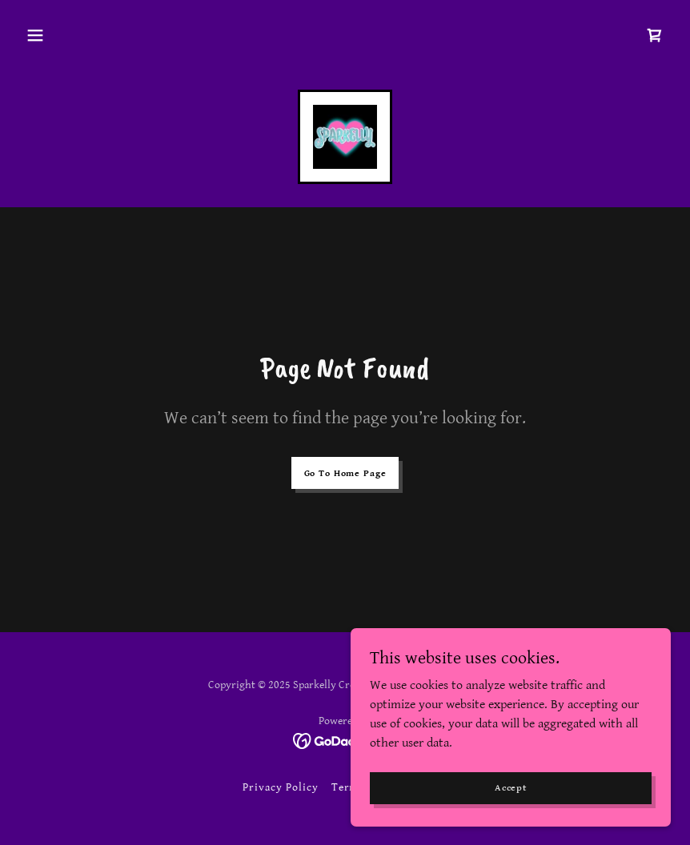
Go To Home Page (345, 473)
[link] (655, 35)
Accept (511, 788)
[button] (35, 35)
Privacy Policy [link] (281, 787)
